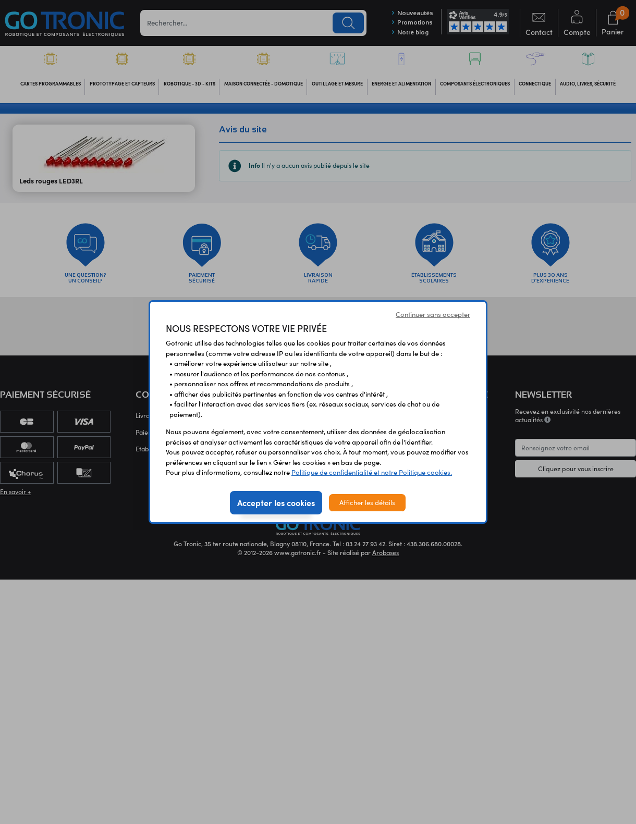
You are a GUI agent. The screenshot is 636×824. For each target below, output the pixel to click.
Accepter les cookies (276, 502)
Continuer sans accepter (433, 314)
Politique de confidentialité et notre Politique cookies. (371, 472)
